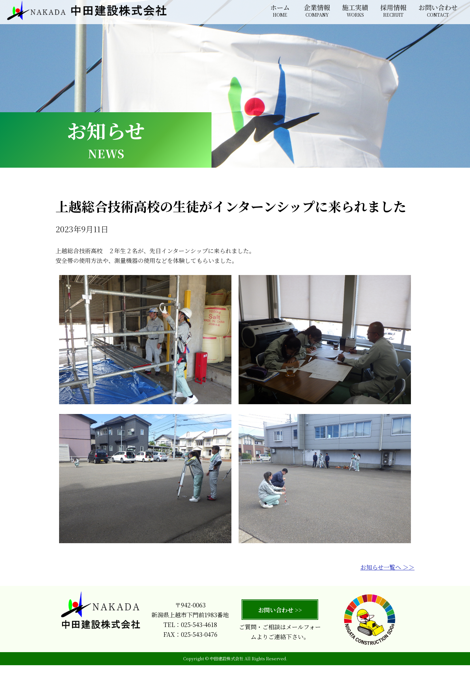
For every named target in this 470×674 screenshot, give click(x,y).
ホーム (280, 11)
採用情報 (393, 11)
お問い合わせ (438, 11)
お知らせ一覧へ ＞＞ (387, 575)
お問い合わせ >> (280, 618)
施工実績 (355, 11)
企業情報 (317, 11)
